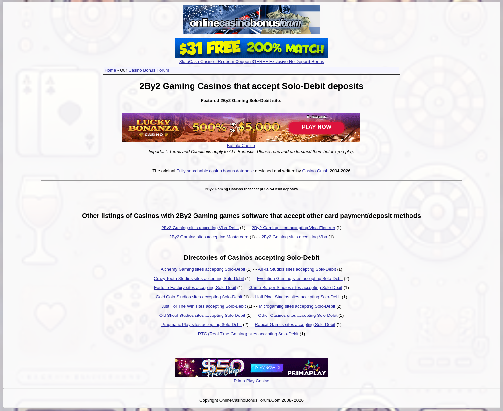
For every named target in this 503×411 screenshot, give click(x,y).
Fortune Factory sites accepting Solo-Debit (195, 287)
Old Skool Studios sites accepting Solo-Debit (202, 315)
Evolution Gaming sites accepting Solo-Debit (300, 278)
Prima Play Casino (251, 380)
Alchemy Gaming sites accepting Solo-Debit (203, 269)
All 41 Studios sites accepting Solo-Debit (297, 269)
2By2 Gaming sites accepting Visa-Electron (293, 227)
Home (110, 70)
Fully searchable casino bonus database (215, 171)
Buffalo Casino (241, 145)
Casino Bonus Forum (148, 70)
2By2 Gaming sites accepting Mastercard (209, 236)
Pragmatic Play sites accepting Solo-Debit (201, 324)
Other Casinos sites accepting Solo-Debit (297, 315)
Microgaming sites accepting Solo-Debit (297, 306)
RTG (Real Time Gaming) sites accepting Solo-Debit (248, 333)
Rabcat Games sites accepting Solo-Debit (295, 324)
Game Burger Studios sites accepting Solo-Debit (295, 287)
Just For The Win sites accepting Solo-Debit (203, 306)
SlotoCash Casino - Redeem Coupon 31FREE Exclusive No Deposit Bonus (251, 61)
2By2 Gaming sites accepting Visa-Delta (200, 227)
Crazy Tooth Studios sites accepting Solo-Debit (199, 278)
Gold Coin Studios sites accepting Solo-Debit (199, 296)
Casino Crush (315, 171)
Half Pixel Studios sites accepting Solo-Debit (297, 296)
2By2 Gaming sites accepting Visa (294, 236)
